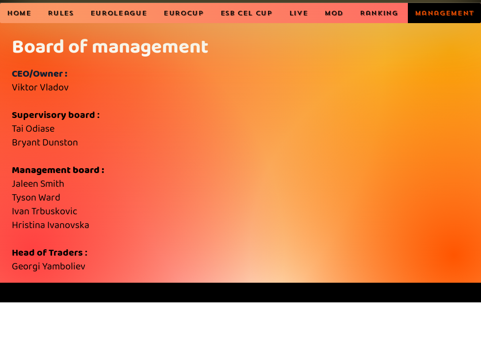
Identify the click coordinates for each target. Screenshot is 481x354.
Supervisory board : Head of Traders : (58, 191)
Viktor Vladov (40, 87)
